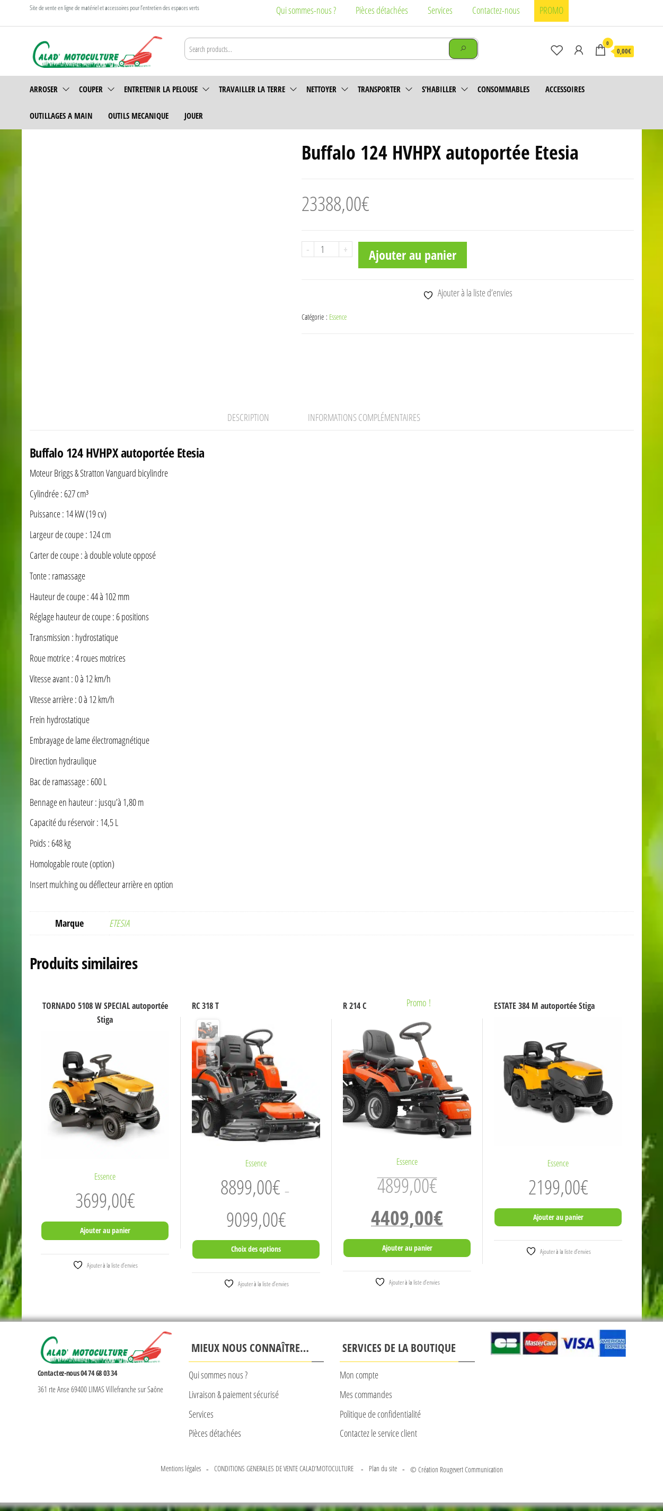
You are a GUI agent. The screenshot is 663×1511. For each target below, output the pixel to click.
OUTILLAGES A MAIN (61, 115)
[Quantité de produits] (327, 249)
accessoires (565, 89)
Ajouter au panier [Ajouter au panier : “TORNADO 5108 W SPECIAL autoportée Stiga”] (105, 1239)
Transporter (379, 89)
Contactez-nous (496, 10)
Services (440, 10)
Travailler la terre (252, 89)
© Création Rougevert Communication (456, 1478)
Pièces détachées (382, 10)
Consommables (503, 89)
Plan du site (383, 1477)
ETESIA (119, 931)
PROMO (551, 10)
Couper (91, 89)
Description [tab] (248, 425)
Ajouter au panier (412, 254)
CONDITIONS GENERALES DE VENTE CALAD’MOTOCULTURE (285, 1477)
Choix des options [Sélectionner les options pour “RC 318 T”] (256, 1257)
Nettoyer (321, 89)
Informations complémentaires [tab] (364, 425)
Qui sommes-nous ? (306, 10)
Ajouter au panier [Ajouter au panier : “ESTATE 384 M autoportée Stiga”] (558, 1225)
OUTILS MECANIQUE (138, 115)
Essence (338, 317)
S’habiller (439, 89)
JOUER (193, 115)
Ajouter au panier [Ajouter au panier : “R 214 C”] (407, 1256)
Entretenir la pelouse (161, 89)
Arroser (44, 89)
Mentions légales (181, 1477)
